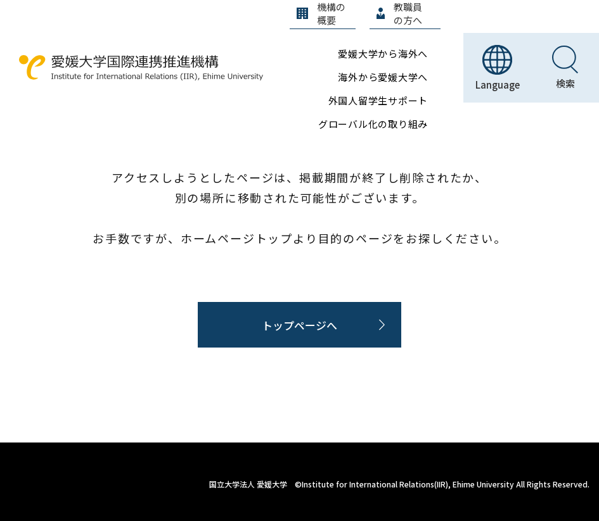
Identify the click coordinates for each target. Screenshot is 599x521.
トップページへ (299, 325)
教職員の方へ (399, 13)
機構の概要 (321, 13)
